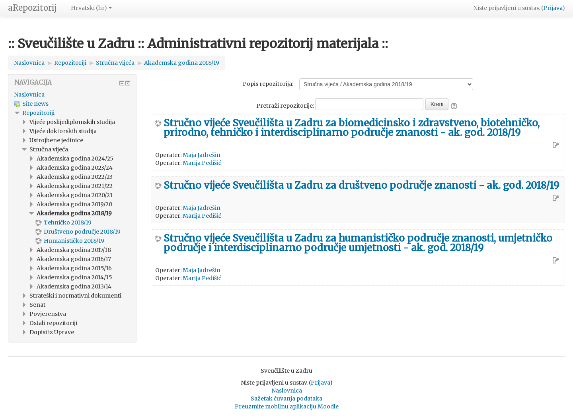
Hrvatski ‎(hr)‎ (91, 8)
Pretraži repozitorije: (285, 105)
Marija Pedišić (202, 162)
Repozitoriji (38, 112)
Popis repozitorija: (268, 83)
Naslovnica (29, 94)
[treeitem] (72, 95)
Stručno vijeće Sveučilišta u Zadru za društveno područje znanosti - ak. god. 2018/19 (361, 185)
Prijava (552, 8)
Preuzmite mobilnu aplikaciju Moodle (287, 406)
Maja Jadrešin (201, 155)
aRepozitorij (32, 8)
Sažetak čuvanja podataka (286, 398)
